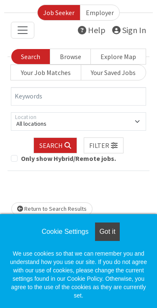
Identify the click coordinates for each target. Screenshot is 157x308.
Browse (70, 56)
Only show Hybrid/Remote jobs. (68, 158)
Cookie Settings (64, 231)
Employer (100, 12)
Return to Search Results (52, 208)
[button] (104, 145)
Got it (107, 231)
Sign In (129, 30)
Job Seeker (59, 12)
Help (92, 30)
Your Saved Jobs (113, 72)
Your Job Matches (46, 72)
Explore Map (118, 56)
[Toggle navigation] (22, 30)
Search (30, 56)
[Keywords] (78, 96)
